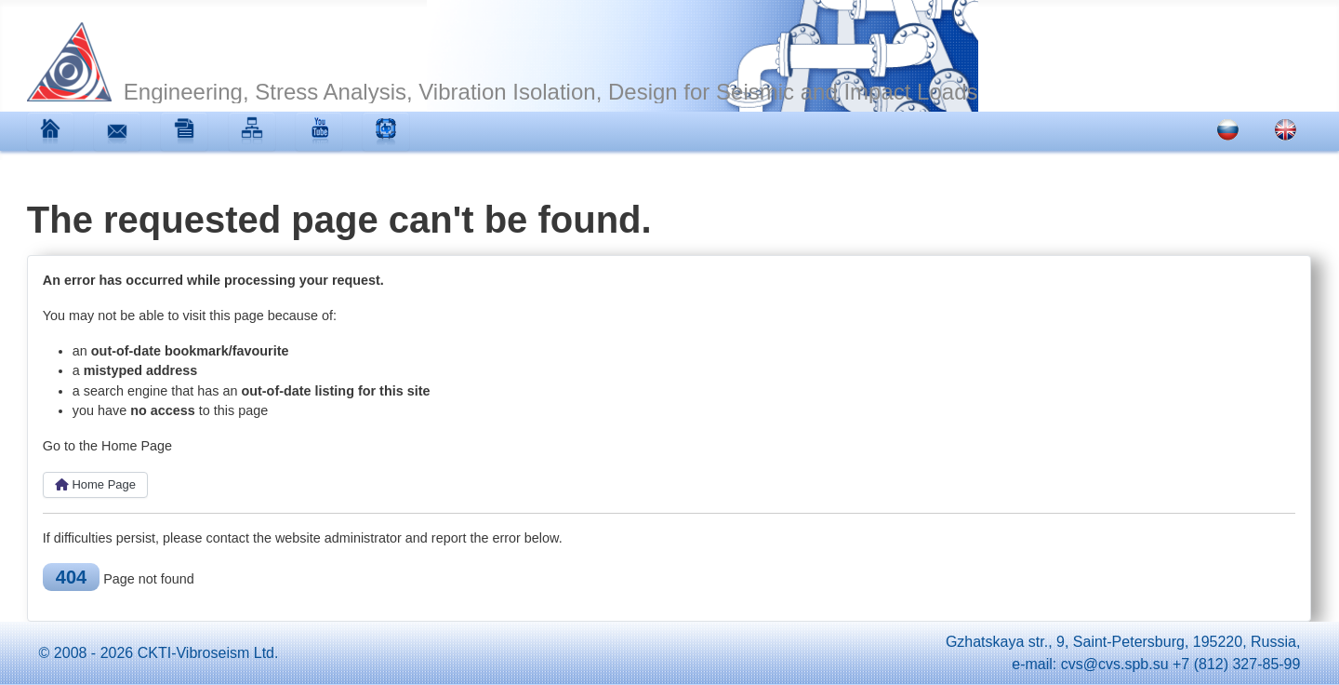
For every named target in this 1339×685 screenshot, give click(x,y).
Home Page (95, 484)
